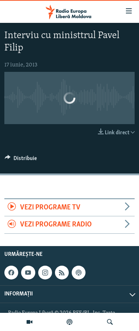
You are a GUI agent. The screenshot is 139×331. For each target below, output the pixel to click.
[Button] (21, 160)
